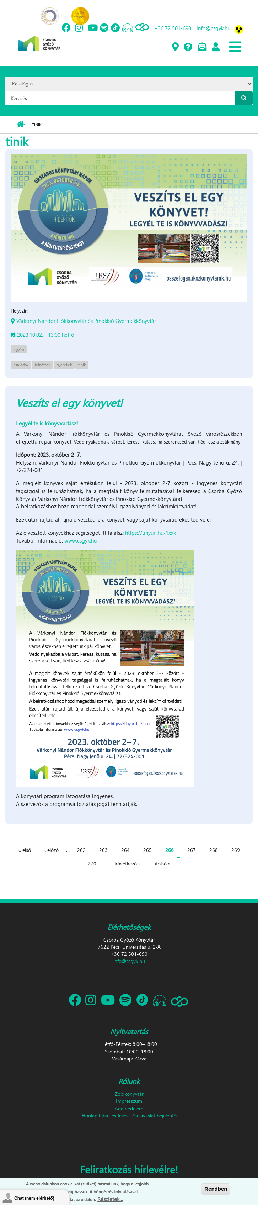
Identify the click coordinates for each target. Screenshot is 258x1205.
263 (103, 850)
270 (92, 863)
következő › (127, 863)
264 (125, 850)
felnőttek (42, 364)
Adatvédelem (129, 1108)
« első (24, 850)
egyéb (19, 349)
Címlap (20, 124)
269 (235, 850)
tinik (82, 364)
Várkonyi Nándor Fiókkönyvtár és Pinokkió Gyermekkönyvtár (86, 320)
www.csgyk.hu (80, 540)
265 (147, 850)
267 (191, 850)
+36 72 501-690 (172, 28)
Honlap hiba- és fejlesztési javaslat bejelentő (129, 1115)
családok (21, 364)
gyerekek (64, 364)
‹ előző (51, 850)
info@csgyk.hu (213, 28)
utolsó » (162, 863)
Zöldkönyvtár (129, 1093)
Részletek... (110, 1199)
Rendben (215, 1189)
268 (213, 850)
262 (81, 850)
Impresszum (129, 1100)
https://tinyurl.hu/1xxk (150, 532)
